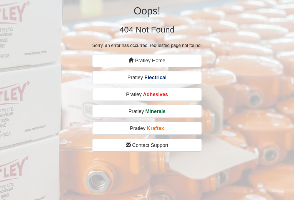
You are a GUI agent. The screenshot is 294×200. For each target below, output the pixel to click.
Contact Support (147, 145)
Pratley (147, 77)
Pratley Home (147, 60)
